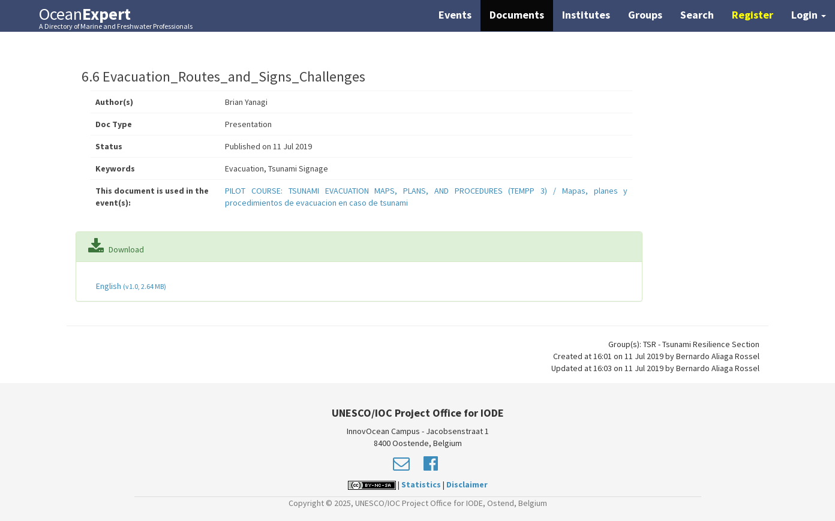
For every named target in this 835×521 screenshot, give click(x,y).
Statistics (421, 484)
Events (454, 15)
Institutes (586, 15)
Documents (516, 15)
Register (752, 15)
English (130, 286)
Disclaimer (467, 484)
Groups (645, 15)
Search (697, 15)
